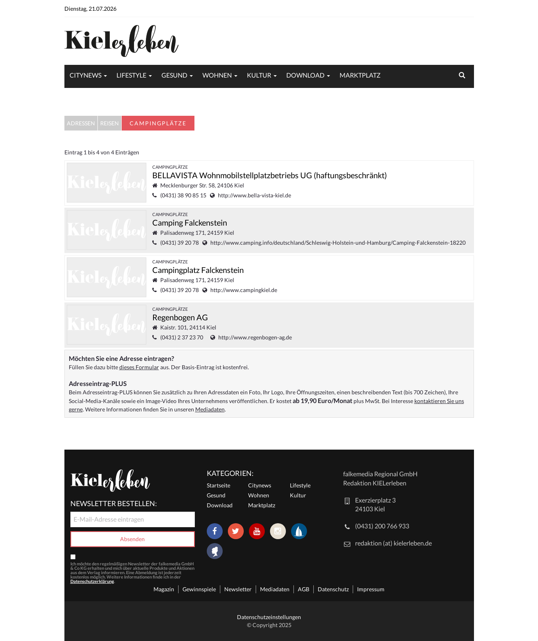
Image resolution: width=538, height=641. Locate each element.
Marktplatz (360, 75)
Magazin (163, 589)
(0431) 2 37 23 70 (183, 337)
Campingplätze (170, 167)
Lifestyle (131, 75)
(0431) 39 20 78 (179, 242)
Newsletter (238, 589)
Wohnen (217, 75)
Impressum (371, 589)
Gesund (174, 75)
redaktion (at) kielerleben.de (393, 543)
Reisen (109, 123)
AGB (303, 589)
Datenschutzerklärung (92, 581)
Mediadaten (210, 409)
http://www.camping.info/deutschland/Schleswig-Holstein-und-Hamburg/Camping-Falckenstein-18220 (338, 242)
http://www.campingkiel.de (243, 289)
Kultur (259, 75)
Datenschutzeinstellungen (269, 617)
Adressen (81, 123)
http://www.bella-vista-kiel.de (254, 195)
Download (305, 75)
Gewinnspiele (199, 589)
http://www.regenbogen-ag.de (255, 337)
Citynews (85, 75)
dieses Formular (139, 367)
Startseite (218, 485)
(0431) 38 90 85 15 (183, 195)
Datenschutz (333, 589)
